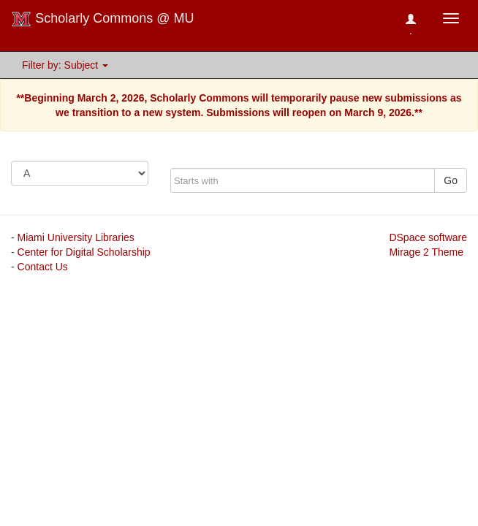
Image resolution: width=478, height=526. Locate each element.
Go (451, 180)
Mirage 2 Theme (426, 252)
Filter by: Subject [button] (65, 65)
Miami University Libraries (76, 237)
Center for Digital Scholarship (84, 252)
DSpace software (428, 237)
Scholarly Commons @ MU (102, 19)
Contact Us (43, 266)
